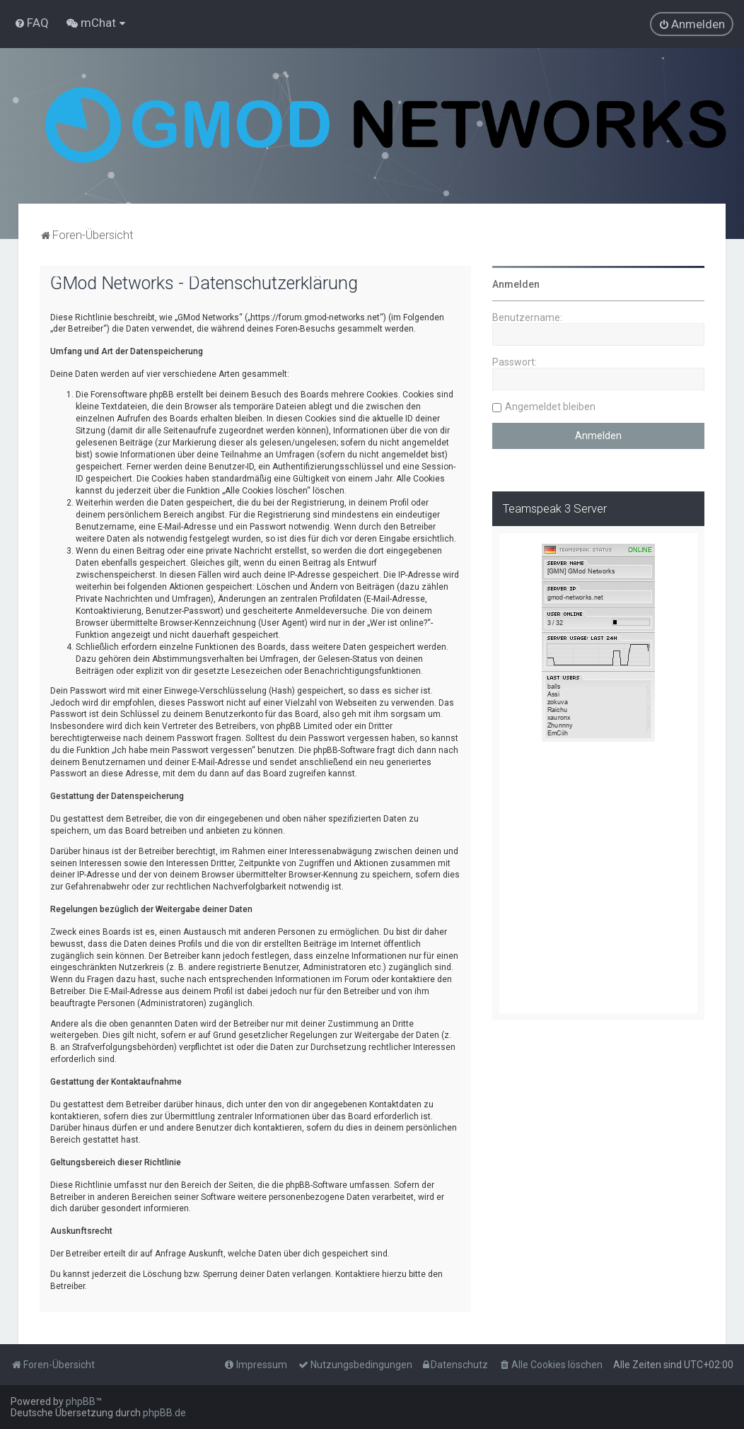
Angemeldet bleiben (550, 406)
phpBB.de (164, 1412)
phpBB (80, 1401)
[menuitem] (31, 22)
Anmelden (516, 284)
